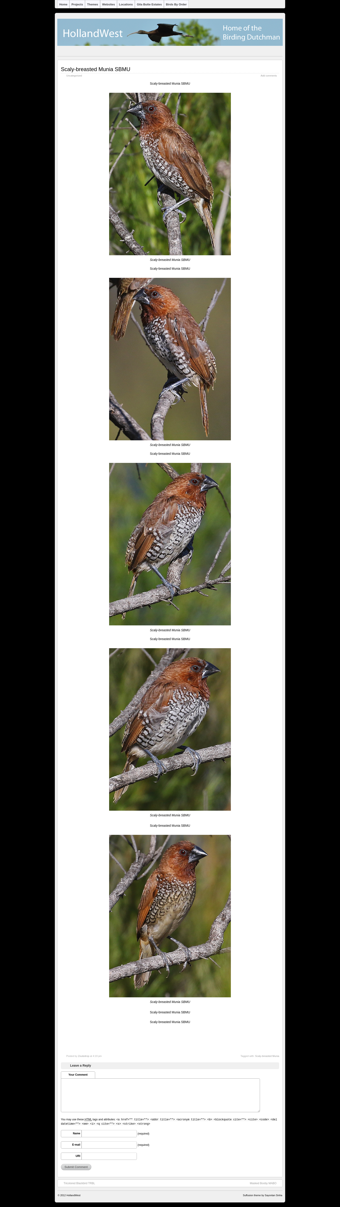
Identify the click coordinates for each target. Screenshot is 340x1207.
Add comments (269, 75)
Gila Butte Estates (149, 4)
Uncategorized (74, 75)
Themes (92, 4)
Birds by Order (176, 4)
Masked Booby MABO (265, 1183)
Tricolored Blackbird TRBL (77, 1183)
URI (78, 1156)
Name (76, 1133)
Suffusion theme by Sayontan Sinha (262, 1195)
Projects (77, 4)
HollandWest (73, 1195)
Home (63, 4)
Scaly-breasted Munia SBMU (95, 69)
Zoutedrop (83, 1056)
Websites (108, 4)
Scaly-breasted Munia (267, 1056)
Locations (126, 4)
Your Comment (77, 1074)
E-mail (76, 1144)
